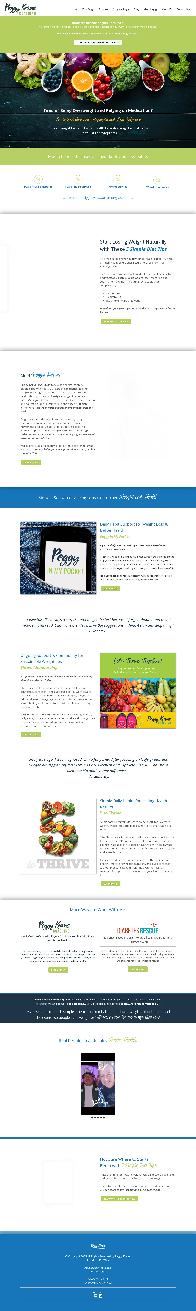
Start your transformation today (98, 42)
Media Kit (167, 9)
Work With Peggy (85, 9)
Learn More (31, 462)
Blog (136, 9)
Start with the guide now (119, 1199)
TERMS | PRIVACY (98, 1260)
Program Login (121, 9)
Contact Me (183, 9)
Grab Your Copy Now (116, 321)
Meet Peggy (150, 9)
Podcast (103, 9)
